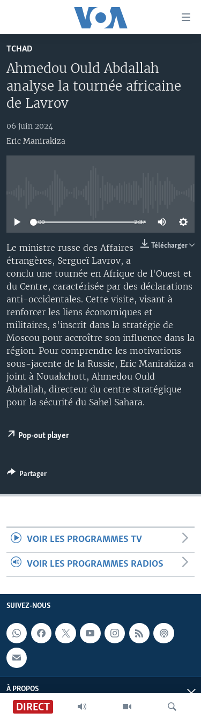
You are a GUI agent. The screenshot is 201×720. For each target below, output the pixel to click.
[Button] (27, 475)
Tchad (19, 49)
